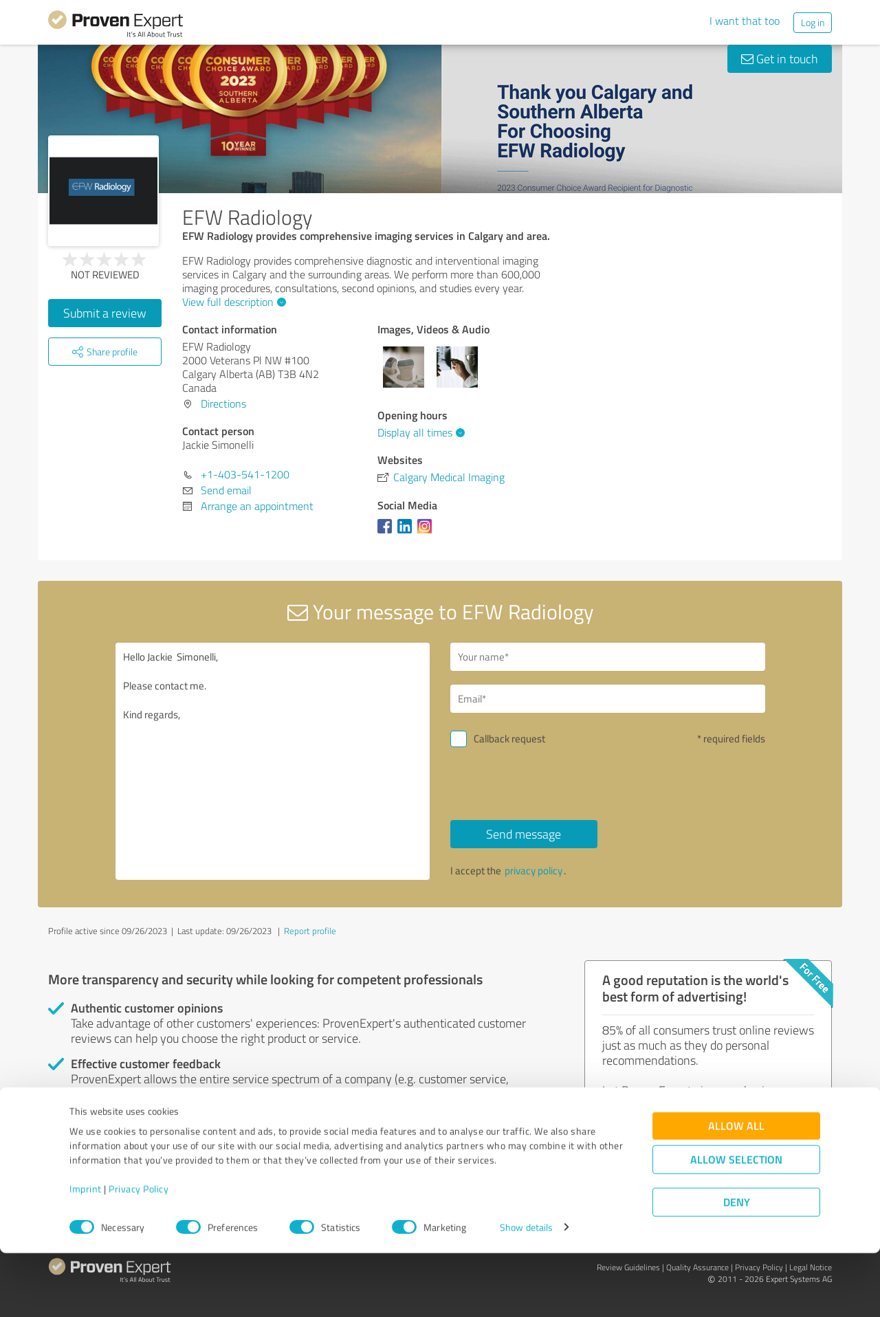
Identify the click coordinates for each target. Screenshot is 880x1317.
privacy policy (533, 870)
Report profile (310, 931)
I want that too (745, 20)
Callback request (509, 738)
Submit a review (104, 313)
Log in (812, 22)
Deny (736, 1266)
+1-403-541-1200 (245, 474)
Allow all (736, 1189)
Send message (523, 834)
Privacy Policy (138, 1252)
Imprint (85, 1252)
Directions (223, 403)
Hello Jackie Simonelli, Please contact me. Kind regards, (273, 761)
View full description (232, 301)
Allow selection (736, 1223)
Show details (526, 1291)
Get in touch (779, 58)
